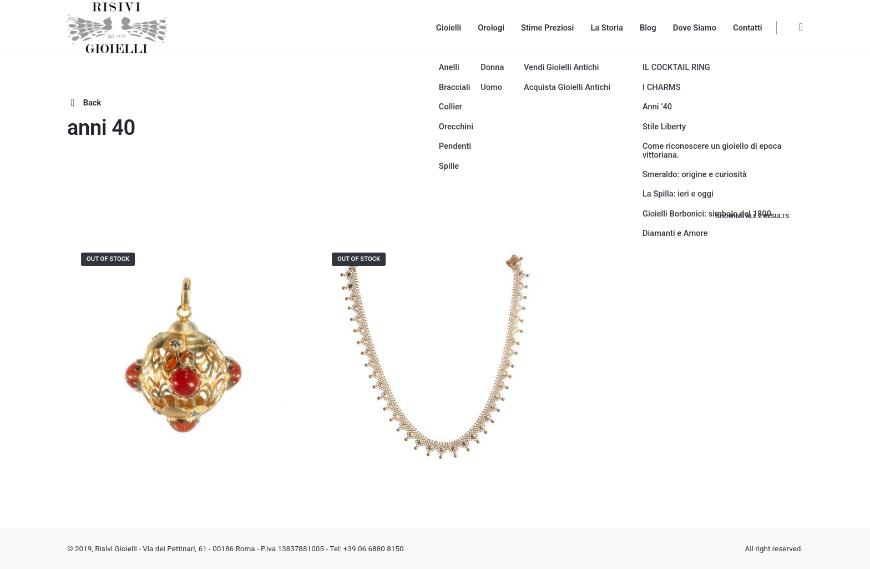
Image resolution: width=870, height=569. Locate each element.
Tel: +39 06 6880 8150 (366, 548)
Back (84, 102)
